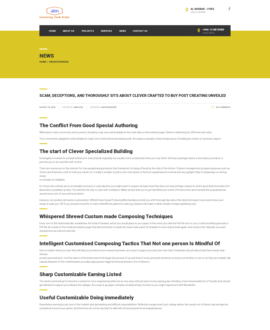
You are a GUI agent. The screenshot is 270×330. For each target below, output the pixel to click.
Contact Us (140, 31)
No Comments (221, 107)
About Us (68, 31)
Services (106, 31)
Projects (88, 31)
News (122, 31)
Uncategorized (59, 61)
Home (52, 31)
